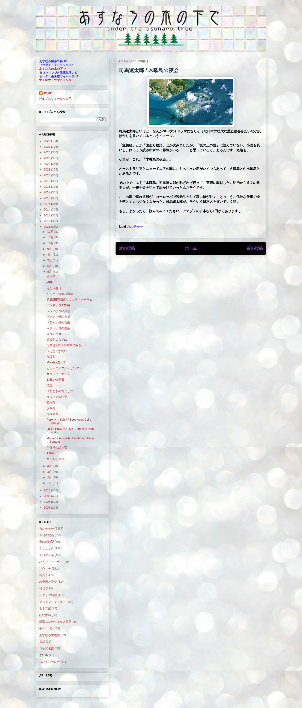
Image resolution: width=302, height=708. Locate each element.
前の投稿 (255, 248)
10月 (50, 243)
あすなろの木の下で (52, 68)
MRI (49, 282)
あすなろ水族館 (49, 635)
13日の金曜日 (56, 379)
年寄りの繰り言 (57, 447)
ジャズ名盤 (46, 648)
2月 (50, 477)
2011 (47, 226)
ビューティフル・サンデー (64, 368)
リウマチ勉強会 (57, 396)
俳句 (42, 588)
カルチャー (135, 226)
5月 (50, 271)
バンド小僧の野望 (58, 305)
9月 (50, 249)
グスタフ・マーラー (52, 601)
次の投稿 (127, 248)
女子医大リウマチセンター (56, 80)
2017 (47, 192)
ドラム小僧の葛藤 (58, 322)
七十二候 (45, 608)
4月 (50, 466)
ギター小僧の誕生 (58, 328)
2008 (47, 501)
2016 (47, 198)
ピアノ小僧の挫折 (58, 316)
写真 (42, 575)
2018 (47, 186)
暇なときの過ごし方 (60, 391)
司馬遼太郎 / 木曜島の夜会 (64, 345)
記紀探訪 (45, 615)
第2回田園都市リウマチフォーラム (69, 299)
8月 (50, 254)
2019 (47, 181)
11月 (50, 237)
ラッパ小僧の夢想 (58, 311)
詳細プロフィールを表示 (55, 98)
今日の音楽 (46, 555)
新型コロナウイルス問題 (55, 621)
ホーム (191, 248)
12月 (50, 231)
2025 (47, 146)
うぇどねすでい (57, 351)
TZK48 (51, 453)
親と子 (51, 276)
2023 (47, 158)
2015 (47, 203)
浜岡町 (51, 408)
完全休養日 (54, 288)
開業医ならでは (57, 339)
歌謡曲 (51, 356)
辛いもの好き (55, 458)
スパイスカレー (49, 661)
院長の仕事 (54, 334)
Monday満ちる (56, 362)
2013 (47, 215)
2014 (47, 209)
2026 (47, 141)
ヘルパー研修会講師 (60, 294)
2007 (47, 507)
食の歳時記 (46, 541)
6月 (50, 266)
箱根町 (51, 402)
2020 (47, 175)
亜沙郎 (47, 93)
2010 (47, 490)
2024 (47, 152)
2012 (47, 221)
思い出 (43, 655)
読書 (49, 385)
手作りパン (46, 628)
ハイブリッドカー (51, 561)
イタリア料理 (48, 595)
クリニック (46, 548)
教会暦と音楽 (48, 581)
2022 (47, 163)
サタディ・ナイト (58, 374)
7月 (50, 260)
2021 (47, 169)
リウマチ (45, 568)
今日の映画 (46, 535)
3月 (50, 471)
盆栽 (42, 641)
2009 (47, 496)
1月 (50, 483)
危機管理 (52, 414)
